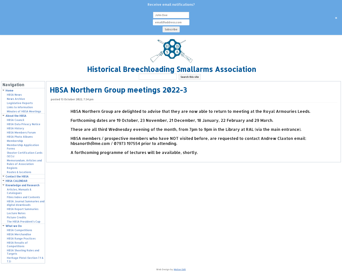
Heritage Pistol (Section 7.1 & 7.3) (25, 259)
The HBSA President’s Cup (23, 221)
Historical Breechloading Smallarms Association (171, 69)
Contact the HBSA (17, 176)
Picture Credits (16, 217)
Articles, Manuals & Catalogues (19, 191)
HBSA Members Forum (21, 132)
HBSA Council (15, 120)
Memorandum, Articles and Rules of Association (24, 162)
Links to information (20, 107)
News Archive (16, 98)
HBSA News (14, 94)
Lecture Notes (16, 213)
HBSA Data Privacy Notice (23, 124)
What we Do (13, 226)
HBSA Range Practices (21, 238)
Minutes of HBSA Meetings (24, 111)
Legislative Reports (20, 103)
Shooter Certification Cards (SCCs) (24, 154)
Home (9, 90)
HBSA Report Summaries (22, 209)
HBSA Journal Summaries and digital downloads (26, 203)
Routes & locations (19, 172)
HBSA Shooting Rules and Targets (23, 252)
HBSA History (15, 128)
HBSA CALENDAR (16, 181)
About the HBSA (15, 115)
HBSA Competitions (19, 230)
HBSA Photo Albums (20, 136)
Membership (15, 140)
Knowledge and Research (22, 185)
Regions (12, 168)
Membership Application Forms (23, 146)
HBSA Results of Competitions (17, 244)
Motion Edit (180, 269)
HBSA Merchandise (19, 234)
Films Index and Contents (23, 197)
